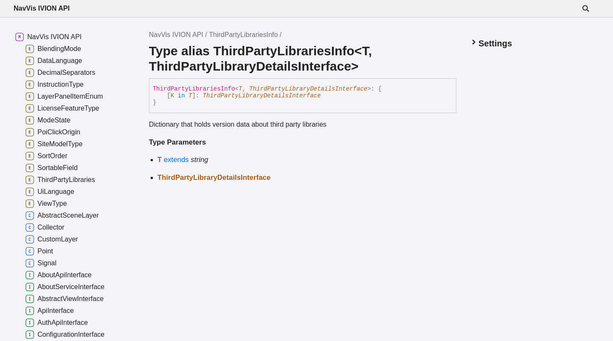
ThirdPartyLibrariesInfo (243, 34)
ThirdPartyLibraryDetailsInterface (308, 88)
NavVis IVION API (42, 8)
